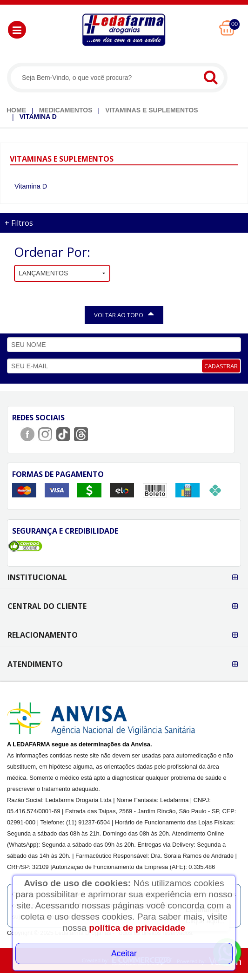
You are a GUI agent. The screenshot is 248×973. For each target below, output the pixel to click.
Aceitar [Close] (124, 953)
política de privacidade (137, 928)
